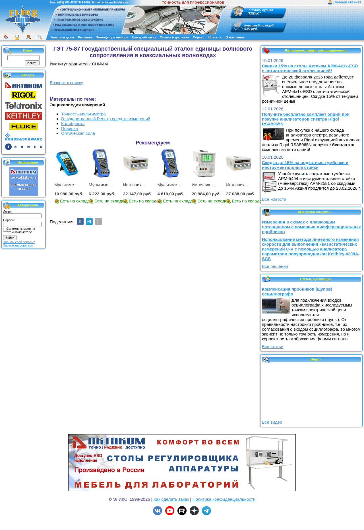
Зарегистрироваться (18, 245)
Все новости (274, 199)
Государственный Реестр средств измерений (105, 118)
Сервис (198, 37)
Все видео (272, 422)
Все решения (275, 266)
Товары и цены (62, 37)
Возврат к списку (66, 82)
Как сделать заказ (171, 499)
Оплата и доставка (174, 37)
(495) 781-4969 (66, 2)
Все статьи (272, 346)
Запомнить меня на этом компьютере (21, 230)
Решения (85, 37)
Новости (215, 37)
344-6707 (84, 2)
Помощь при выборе (112, 37)
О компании (235, 37)
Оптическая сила (78, 133)
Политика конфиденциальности (224, 499)
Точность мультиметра (83, 113)
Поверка (69, 128)
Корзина (250, 25)
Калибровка (73, 123)
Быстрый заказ (144, 37)
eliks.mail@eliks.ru (115, 2)
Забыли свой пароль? (19, 242)
